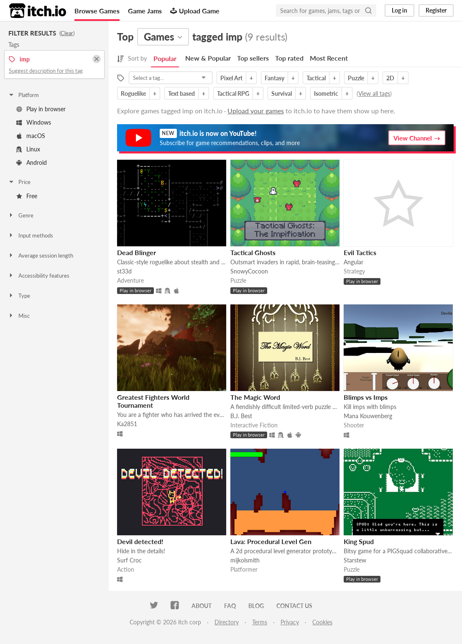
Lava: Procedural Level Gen (270, 541)
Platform (23, 95)
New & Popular (208, 58)
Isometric (326, 93)
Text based (181, 93)
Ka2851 (127, 423)
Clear (67, 33)
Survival (281, 93)
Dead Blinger (136, 252)
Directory (226, 622)
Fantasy (274, 78)
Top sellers (253, 58)
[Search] (368, 10)
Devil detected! (140, 541)
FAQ (230, 605)
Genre (20, 215)
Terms (259, 622)
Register (436, 10)
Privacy (290, 622)
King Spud (359, 541)
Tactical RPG (233, 93)
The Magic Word (255, 397)
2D (390, 78)
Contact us (294, 605)
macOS (30, 135)
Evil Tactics (360, 252)
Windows (33, 122)
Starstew (355, 560)
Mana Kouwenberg (368, 415)
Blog (256, 605)
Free (26, 195)
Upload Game (195, 11)
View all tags (374, 93)
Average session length (40, 255)
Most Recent (329, 58)
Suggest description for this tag (46, 70)
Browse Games (97, 11)
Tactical (316, 78)
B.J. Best (241, 415)
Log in (399, 10)
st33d (124, 271)
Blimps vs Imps (366, 397)
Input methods (30, 235)
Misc (19, 315)
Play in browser (41, 108)
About (201, 605)
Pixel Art (231, 78)
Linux (28, 149)
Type (19, 295)
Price (19, 182)
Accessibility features (38, 275)
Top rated (289, 58)
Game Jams (145, 11)
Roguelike (133, 93)
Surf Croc (129, 560)
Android (31, 162)
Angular (353, 262)
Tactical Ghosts (253, 252)
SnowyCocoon (249, 271)
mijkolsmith (245, 560)
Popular (164, 58)
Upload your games (255, 111)
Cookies (322, 622)
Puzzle (356, 78)
